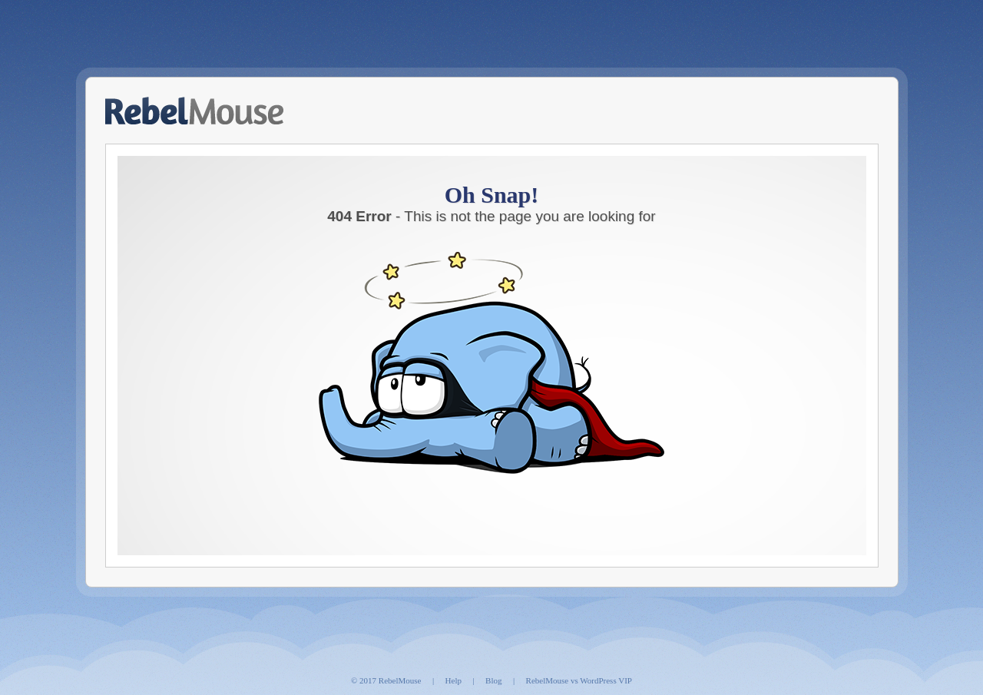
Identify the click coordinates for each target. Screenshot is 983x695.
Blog (493, 680)
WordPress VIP (606, 680)
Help (453, 680)
